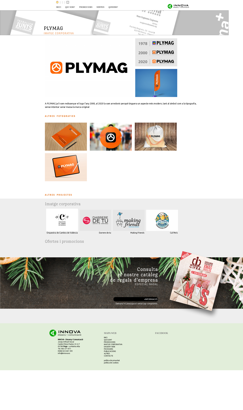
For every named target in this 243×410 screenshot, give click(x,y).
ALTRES (107, 354)
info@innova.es (64, 353)
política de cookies (111, 363)
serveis (100, 7)
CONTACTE (108, 356)
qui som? (70, 7)
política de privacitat (112, 360)
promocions (85, 7)
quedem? (113, 7)
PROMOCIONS (109, 342)
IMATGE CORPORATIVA (113, 344)
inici (58, 7)
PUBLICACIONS (110, 351)
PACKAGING (108, 349)
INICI (105, 337)
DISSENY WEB (109, 347)
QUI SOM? (108, 340)
